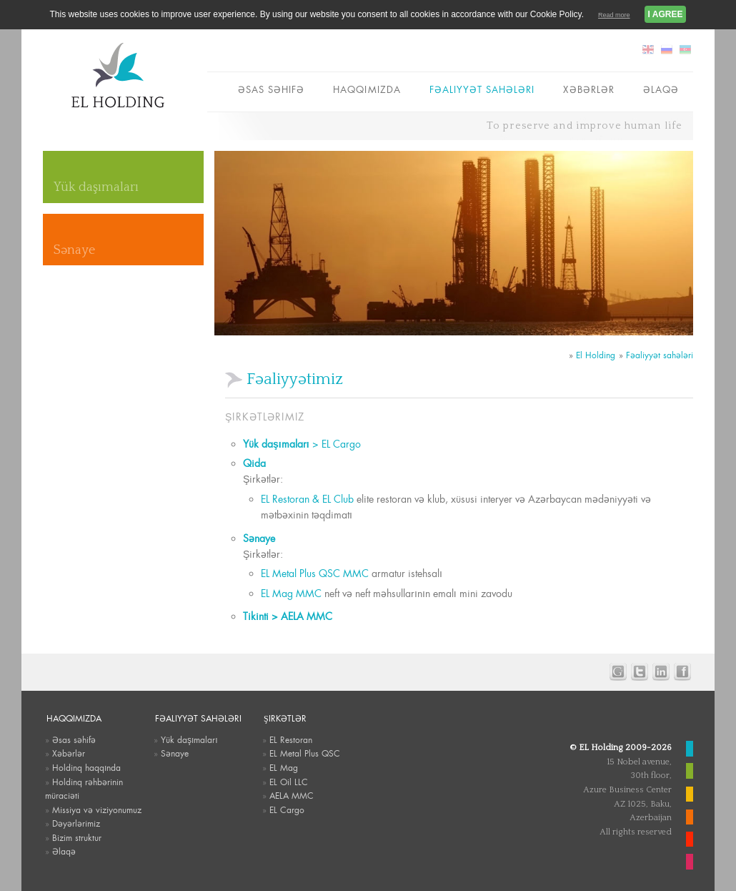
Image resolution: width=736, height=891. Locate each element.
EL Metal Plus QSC (304, 753)
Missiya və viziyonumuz (96, 810)
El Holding (595, 355)
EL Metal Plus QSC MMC (315, 573)
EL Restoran (290, 740)
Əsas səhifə (271, 90)
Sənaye (74, 250)
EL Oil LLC (288, 782)
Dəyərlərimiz (76, 824)
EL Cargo (286, 810)
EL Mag (283, 768)
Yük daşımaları (96, 187)
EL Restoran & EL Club (307, 499)
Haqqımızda (366, 90)
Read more (614, 15)
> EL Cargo (302, 444)
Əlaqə (661, 90)
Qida (254, 463)
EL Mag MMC (291, 593)
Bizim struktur (76, 838)
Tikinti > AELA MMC (292, 616)
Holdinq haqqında (86, 768)
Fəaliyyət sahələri (482, 90)
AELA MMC (291, 796)
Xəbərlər (588, 90)
